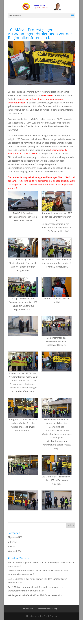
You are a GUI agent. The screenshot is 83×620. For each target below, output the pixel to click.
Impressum (28, 608)
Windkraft (13, 551)
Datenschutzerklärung (47, 608)
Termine (12, 546)
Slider (10, 541)
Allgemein (13, 537)
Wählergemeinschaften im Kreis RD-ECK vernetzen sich (35, 595)
